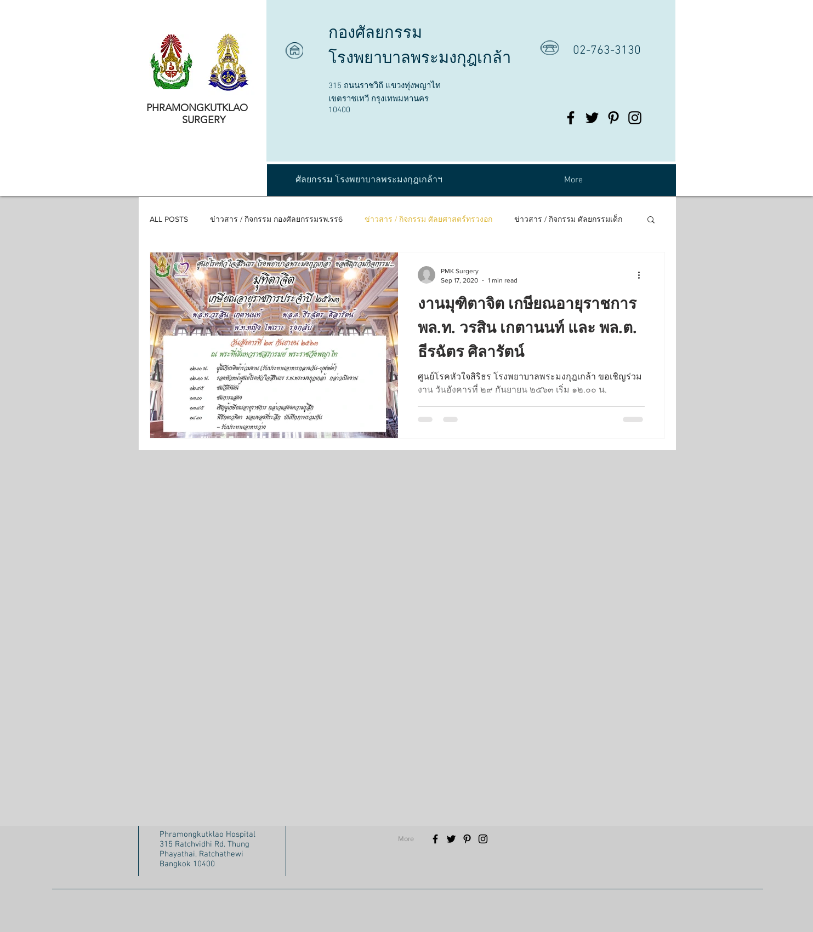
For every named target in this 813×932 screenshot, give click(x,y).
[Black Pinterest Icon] (613, 117)
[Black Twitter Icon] (592, 117)
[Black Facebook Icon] (570, 117)
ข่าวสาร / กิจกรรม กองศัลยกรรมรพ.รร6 (276, 219)
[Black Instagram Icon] (635, 117)
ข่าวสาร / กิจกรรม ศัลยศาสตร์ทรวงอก (428, 219)
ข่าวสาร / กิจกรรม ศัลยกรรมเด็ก (568, 219)
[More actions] (643, 274)
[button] (651, 220)
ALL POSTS (169, 219)
